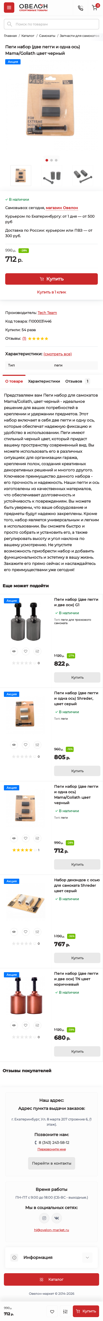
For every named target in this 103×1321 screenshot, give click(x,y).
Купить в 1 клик (51, 292)
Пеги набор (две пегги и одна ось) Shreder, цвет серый (76, 698)
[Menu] (9, 7)
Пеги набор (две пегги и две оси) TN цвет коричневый (76, 979)
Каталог (27, 36)
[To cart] (77, 677)
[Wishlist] (26, 651)
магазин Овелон (62, 207)
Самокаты (47, 36)
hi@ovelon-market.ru (51, 1230)
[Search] (9, 24)
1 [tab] (47, 160)
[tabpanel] (51, 105)
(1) (24, 338)
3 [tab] (56, 160)
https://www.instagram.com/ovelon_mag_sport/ (44, 1218)
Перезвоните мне (51, 1149)
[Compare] (37, 651)
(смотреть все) (57, 354)
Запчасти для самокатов (79, 36)
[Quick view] (14, 651)
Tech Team (47, 312)
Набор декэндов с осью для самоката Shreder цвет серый (77, 885)
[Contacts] (80, 7)
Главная (10, 36)
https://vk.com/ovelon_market (56, 1218)
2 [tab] (51, 160)
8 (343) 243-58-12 (54, 1142)
